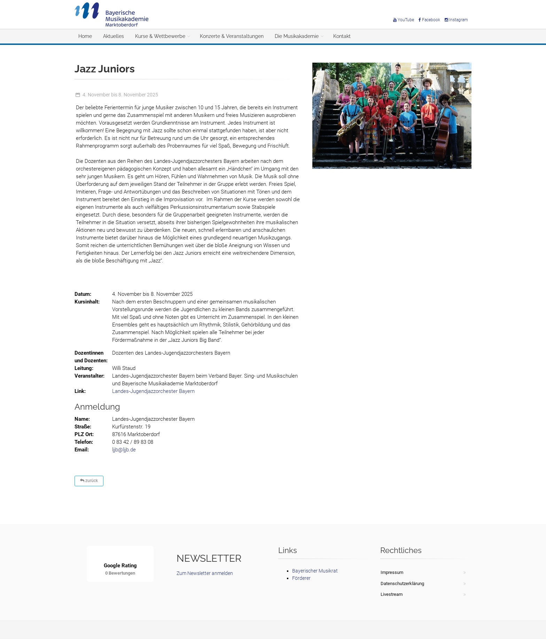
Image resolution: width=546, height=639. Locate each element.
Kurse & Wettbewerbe (160, 36)
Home (85, 36)
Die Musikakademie (297, 36)
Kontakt (342, 36)
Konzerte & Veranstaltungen (232, 36)
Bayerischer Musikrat (315, 571)
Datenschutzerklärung (402, 583)
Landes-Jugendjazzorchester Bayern (153, 391)
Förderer (301, 578)
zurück (89, 480)
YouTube (403, 19)
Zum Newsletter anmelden (205, 573)
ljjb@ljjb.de (124, 450)
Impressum (392, 572)
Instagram (456, 19)
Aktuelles (113, 36)
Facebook (429, 19)
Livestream (392, 594)
